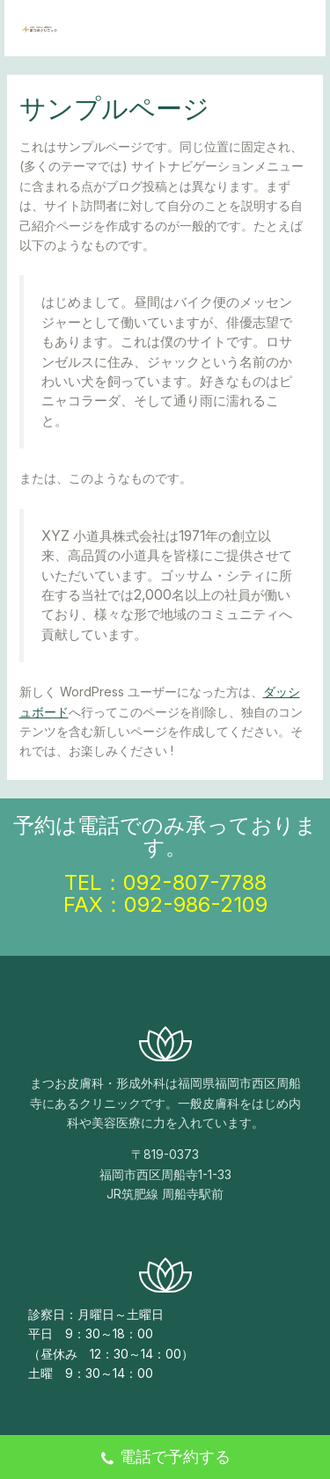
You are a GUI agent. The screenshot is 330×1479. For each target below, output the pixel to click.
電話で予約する (165, 1458)
